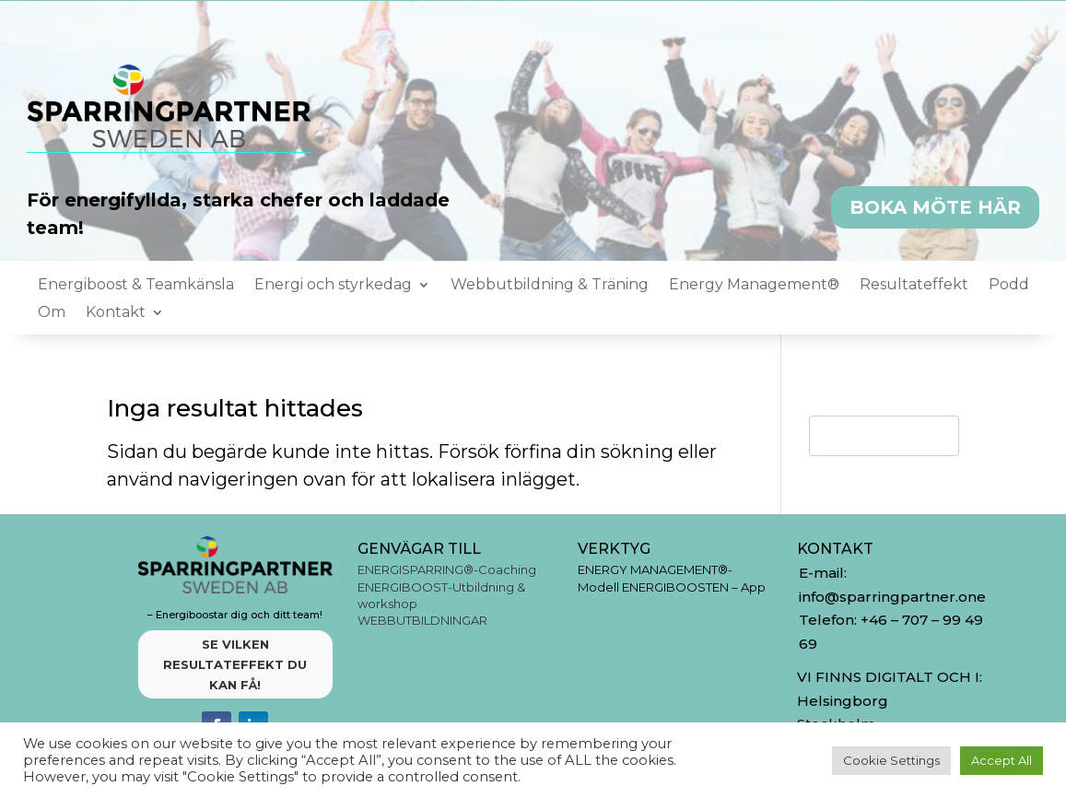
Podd (1009, 285)
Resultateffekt (914, 285)
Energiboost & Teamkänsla (136, 285)
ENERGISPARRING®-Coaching (446, 569)
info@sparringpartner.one (894, 596)
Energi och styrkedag (333, 285)
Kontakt (116, 313)
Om (51, 313)
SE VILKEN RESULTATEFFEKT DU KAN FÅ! (235, 664)
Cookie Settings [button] (891, 760)
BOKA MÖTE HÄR (935, 207)
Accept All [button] (1001, 760)
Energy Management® (754, 285)
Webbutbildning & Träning (550, 285)
